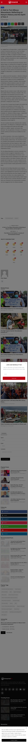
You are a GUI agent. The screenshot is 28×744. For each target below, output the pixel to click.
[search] (26, 2)
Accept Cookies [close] (14, 740)
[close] (26, 728)
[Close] (25, 363)
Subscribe (14, 378)
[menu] (1, 2)
